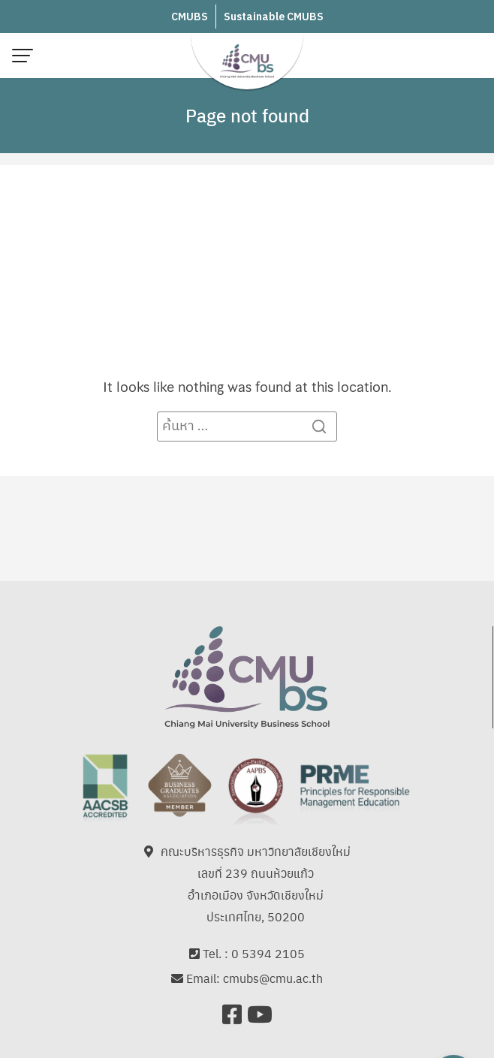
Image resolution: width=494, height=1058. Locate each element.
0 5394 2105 (268, 953)
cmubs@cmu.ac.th (273, 978)
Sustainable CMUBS (274, 17)
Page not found (247, 115)
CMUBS (189, 17)
